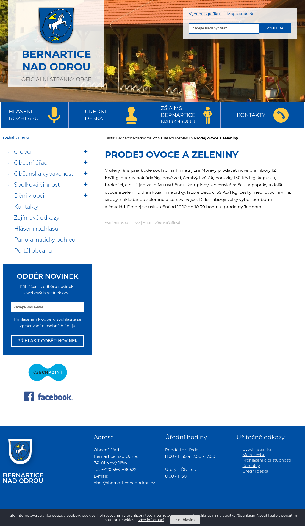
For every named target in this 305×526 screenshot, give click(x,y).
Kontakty (251, 115)
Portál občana (33, 250)
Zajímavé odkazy (36, 217)
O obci (23, 151)
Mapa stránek (240, 14)
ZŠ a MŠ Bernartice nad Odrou (178, 115)
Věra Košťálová (167, 222)
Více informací (151, 519)
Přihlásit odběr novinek (47, 341)
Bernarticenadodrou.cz (136, 138)
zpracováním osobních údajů (47, 325)
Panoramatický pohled (45, 239)
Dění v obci (29, 195)
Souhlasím (185, 519)
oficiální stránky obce (56, 42)
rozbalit (10, 137)
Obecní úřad (31, 162)
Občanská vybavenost (43, 173)
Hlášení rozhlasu (24, 114)
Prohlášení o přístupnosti (267, 460)
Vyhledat (276, 28)
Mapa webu (254, 454)
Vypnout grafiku (204, 14)
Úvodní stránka (257, 449)
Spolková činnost (37, 184)
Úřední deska (95, 114)
